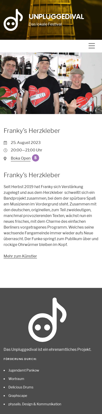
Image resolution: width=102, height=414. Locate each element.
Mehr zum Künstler (20, 256)
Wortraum (16, 379)
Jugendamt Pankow (23, 370)
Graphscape (17, 396)
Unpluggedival (56, 17)
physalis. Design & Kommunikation (34, 404)
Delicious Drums (20, 387)
